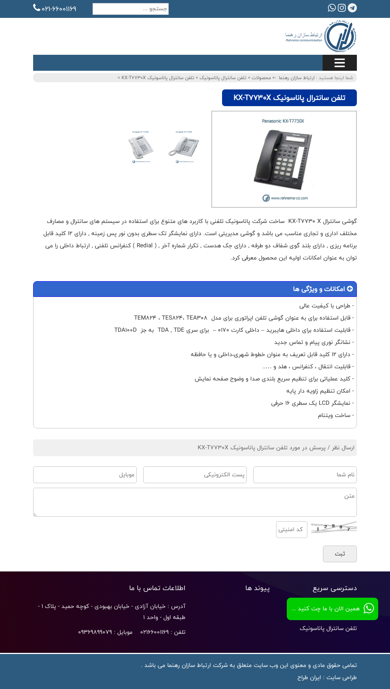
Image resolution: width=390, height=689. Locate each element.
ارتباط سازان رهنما (297, 77)
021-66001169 (54, 9)
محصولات (260, 77)
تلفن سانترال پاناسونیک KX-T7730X (157, 77)
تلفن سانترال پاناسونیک (222, 77)
